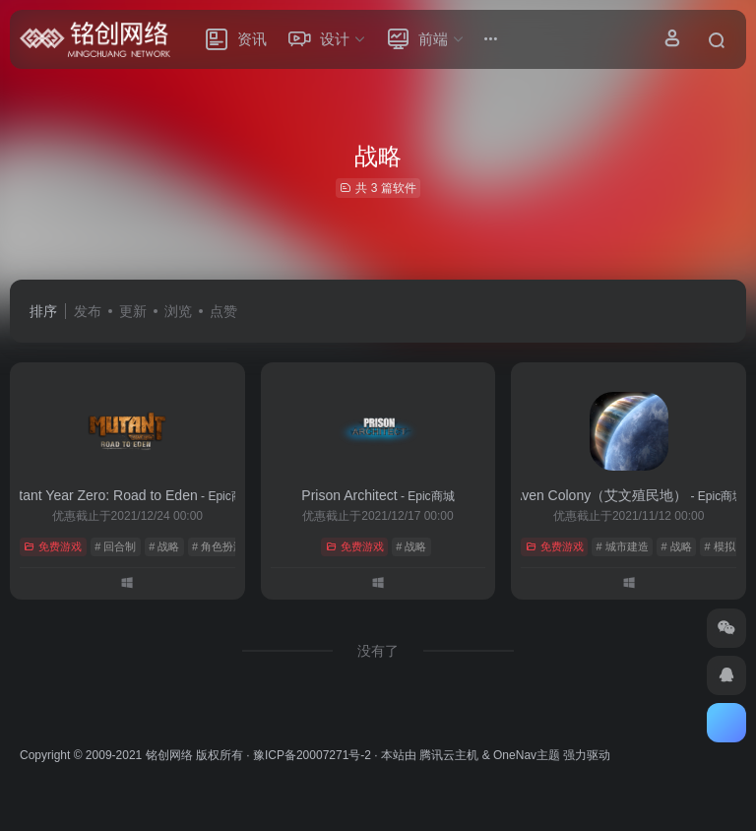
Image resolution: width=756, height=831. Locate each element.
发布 (87, 311)
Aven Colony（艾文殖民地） (628, 495)
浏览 (178, 311)
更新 (133, 311)
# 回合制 (115, 546)
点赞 (223, 311)
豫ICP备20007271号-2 (312, 755)
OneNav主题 (526, 755)
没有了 (378, 651)
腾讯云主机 (448, 755)
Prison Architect (377, 495)
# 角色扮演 (218, 546)
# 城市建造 (622, 546)
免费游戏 (53, 546)
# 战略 (164, 546)
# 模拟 (719, 546)
